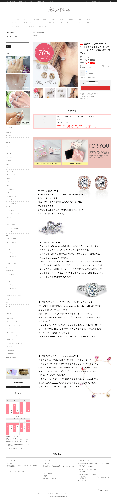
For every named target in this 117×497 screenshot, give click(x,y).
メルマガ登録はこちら (18, 386)
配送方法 (52, 493)
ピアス (66, 19)
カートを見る (108, 1)
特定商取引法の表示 (59, 493)
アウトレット (33, 22)
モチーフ (24, 19)
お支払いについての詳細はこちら (15, 470)
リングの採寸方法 (11, 202)
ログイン (100, 1)
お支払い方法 (46, 493)
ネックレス (59, 19)
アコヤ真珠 (31, 19)
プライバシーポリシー (69, 493)
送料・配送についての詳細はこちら (51, 477)
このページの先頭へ (105, 490)
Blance (38, 19)
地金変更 (45, 19)
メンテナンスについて (93, 19)
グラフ (9, 145)
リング (51, 19)
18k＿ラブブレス (11, 188)
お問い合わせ (40, 493)
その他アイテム (72, 22)
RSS (76, 493)
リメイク (15, 22)
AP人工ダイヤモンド (12, 195)
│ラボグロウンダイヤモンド (13, 324)
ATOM (78, 493)
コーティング (10, 138)
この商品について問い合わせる (87, 92)
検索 (8, 42)
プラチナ (9, 181)
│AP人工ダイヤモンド (11, 321)
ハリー (9, 149)
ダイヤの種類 (16, 19)
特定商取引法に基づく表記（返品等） (89, 89)
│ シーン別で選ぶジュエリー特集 (14, 342)
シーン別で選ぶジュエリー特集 (46, 22)
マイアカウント (86, 1)
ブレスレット (82, 19)
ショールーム (82, 22)
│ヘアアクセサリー (11, 353)
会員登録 (94, 1)
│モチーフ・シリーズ (11, 335)
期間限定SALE (23, 22)
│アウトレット (9, 345)
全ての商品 (8, 131)
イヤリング (73, 19)
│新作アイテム (9, 317)
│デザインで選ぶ (10, 338)
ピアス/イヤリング (11, 174)
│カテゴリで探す (10, 331)
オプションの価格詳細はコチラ (87, 74)
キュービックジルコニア (13, 213)
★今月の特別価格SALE (11, 356)
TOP (34, 28)
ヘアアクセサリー (61, 22)
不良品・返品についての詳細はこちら (87, 468)
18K (8, 184)
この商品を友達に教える (86, 91)
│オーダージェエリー (11, 328)
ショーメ (9, 152)
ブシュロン (10, 156)
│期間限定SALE (37, 31)
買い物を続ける (84, 94)
